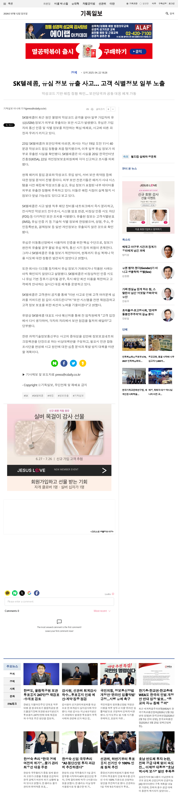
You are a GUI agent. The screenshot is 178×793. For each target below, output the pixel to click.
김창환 (125, 276)
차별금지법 (89, 3)
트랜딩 (46, 3)
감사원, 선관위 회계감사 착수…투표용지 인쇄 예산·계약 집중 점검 (79, 694)
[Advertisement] (148, 128)
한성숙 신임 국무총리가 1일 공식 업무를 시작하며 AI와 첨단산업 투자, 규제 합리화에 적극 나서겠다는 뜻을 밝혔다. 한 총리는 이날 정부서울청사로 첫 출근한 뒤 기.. (79, 779)
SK (26, 395)
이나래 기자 (19, 108)
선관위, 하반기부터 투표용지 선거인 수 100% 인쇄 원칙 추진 (117, 763)
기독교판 (133, 3)
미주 (154, 3)
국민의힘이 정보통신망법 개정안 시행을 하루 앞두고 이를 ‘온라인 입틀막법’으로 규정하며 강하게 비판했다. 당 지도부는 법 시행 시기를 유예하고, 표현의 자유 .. (118, 711)
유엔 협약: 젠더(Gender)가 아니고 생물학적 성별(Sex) (140, 270)
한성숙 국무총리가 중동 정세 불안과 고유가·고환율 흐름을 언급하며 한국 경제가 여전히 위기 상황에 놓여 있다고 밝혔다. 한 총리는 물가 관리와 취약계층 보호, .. (41, 779)
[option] (135, 349)
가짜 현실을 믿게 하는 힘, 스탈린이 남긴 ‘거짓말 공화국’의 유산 (139, 293)
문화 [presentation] (12, 696)
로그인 (172, 3)
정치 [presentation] (12, 674)
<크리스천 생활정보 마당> (102, 531)
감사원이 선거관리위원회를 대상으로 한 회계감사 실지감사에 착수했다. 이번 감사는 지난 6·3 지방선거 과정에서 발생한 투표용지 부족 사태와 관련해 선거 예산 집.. (79, 711)
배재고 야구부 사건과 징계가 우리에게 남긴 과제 (139, 249)
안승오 (125, 301)
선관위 (102, 3)
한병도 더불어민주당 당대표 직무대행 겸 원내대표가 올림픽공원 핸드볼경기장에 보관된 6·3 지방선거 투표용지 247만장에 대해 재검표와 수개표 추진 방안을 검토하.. (41, 711)
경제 (74, 72)
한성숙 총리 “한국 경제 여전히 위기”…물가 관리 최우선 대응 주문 (40, 763)
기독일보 (79, 395)
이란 (112, 3)
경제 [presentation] (12, 681)
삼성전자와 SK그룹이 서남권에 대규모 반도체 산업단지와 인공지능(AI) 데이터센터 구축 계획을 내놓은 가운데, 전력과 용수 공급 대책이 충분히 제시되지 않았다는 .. (156, 783)
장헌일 (125, 318)
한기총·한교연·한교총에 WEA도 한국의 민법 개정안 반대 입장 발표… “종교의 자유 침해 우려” (156, 696)
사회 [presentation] (12, 689)
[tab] (12, 674)
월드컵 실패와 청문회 (143, 157)
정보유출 (64, 395)
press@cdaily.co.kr (36, 108)
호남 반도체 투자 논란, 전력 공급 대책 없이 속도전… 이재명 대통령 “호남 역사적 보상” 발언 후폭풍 (157, 765)
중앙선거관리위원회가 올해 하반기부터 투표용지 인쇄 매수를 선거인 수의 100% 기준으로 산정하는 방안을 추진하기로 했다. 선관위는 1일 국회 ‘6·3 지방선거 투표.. (117, 779)
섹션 (8, 4)
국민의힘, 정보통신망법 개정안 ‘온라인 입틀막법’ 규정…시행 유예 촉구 (117, 694)
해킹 (51, 395)
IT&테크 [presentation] (12, 703)
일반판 (145, 3)
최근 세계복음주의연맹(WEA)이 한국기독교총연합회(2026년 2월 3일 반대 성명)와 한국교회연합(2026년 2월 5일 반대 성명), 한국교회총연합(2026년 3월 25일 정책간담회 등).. (156, 717)
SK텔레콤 (38, 395)
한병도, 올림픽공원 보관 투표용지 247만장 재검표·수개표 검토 (41, 694)
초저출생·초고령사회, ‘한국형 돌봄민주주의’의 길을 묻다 (139, 312)
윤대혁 (75, 3)
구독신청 (163, 3)
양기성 (125, 255)
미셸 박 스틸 (61, 3)
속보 (125, 157)
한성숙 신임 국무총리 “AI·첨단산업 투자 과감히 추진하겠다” (78, 763)
